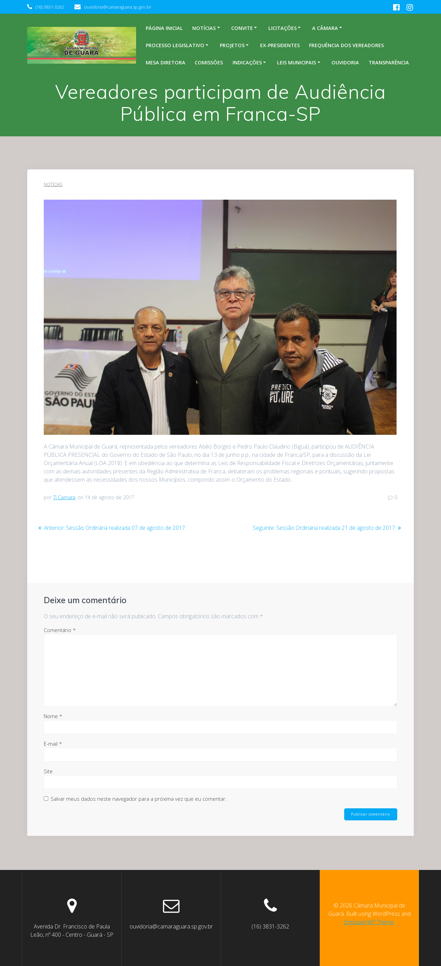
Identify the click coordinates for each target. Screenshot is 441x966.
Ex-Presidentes (280, 45)
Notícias (204, 28)
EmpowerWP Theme (369, 922)
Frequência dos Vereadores (346, 45)
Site (48, 771)
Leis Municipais (296, 62)
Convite (242, 28)
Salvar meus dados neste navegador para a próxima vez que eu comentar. (139, 798)
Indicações (247, 62)
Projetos (232, 45)
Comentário (60, 630)
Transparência (389, 62)
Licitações (282, 28)
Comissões (209, 62)
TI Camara (64, 497)
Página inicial (164, 28)
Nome (53, 716)
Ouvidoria (345, 62)
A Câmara (325, 28)
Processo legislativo (175, 45)
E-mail (53, 743)
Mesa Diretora (165, 62)
